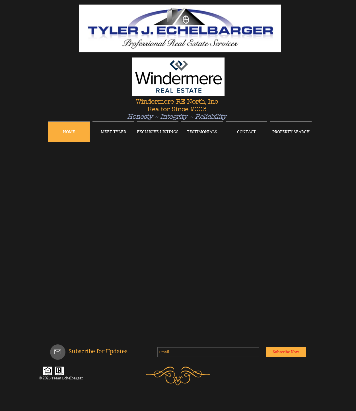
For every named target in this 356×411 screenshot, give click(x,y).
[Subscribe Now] (286, 352)
